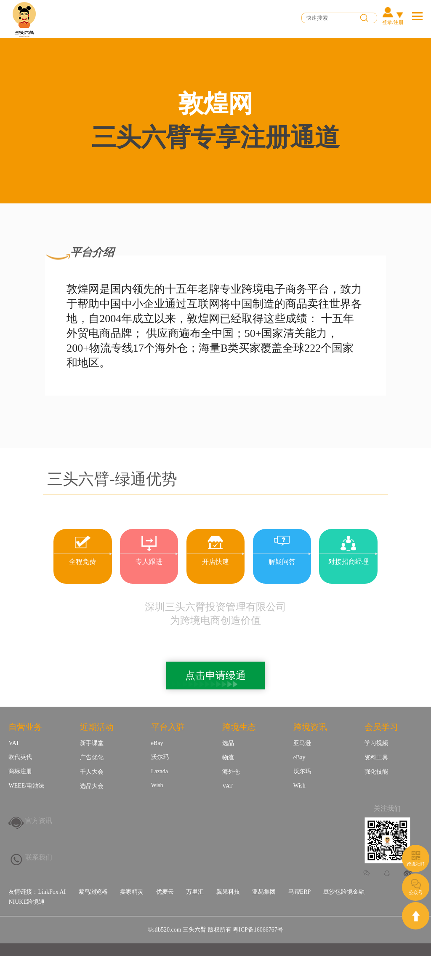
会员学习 (381, 727)
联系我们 (38, 857)
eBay (157, 743)
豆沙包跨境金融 (343, 892)
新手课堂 (92, 743)
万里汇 (195, 892)
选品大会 (92, 786)
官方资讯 (38, 820)
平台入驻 (168, 727)
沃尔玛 (160, 757)
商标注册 (20, 771)
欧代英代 (20, 757)
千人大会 (92, 772)
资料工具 (376, 757)
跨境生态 (239, 727)
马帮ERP (299, 892)
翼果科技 (228, 892)
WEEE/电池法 (26, 785)
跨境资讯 (310, 727)
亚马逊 (302, 743)
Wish (157, 785)
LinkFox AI (52, 892)
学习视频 (376, 743)
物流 (228, 757)
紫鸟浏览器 (93, 892)
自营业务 (25, 727)
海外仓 (231, 772)
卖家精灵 (132, 892)
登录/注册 (393, 22)
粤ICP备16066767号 (258, 930)
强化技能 (376, 772)
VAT (13, 743)
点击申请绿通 (215, 675)
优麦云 (165, 892)
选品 (228, 743)
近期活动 (97, 727)
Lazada (159, 771)
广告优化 (92, 757)
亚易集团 (264, 892)
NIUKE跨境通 (26, 902)
